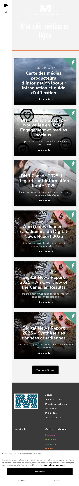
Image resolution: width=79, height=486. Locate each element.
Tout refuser (56, 416)
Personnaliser (23, 416)
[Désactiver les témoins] (74, 478)
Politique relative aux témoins (53, 400)
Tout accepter (39, 407)
